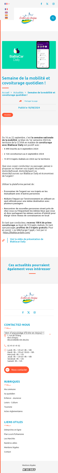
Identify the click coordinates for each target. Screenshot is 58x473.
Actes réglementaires (13, 411)
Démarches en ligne (12, 430)
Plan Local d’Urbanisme (14, 434)
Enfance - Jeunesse (12, 398)
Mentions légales (11, 447)
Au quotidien (9, 394)
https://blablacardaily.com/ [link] (16, 232)
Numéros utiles (10, 443)
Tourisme (8, 407)
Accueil (5, 92)
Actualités (18, 92)
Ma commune (10, 389)
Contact (7, 452)
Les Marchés (9, 438)
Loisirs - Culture (11, 402)
